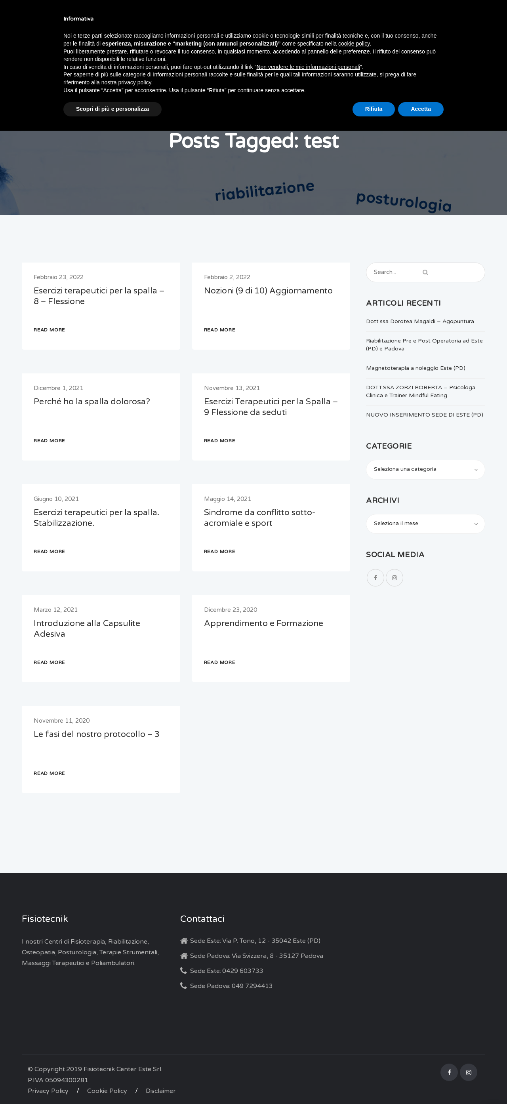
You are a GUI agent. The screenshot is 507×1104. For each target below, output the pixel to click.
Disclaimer (161, 1091)
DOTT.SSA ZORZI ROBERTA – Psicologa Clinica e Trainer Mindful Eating (420, 391)
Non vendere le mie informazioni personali (308, 67)
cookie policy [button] (354, 43)
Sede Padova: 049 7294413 (231, 986)
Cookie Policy (107, 1091)
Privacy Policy (48, 1091)
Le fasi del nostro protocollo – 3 (97, 734)
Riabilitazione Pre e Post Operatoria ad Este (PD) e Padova (424, 344)
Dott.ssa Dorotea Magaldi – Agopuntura (420, 321)
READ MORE (49, 330)
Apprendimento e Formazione (263, 623)
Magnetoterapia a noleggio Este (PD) (415, 368)
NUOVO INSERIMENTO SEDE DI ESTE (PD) (424, 414)
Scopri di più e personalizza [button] (112, 109)
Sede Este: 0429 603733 (226, 971)
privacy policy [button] (134, 82)
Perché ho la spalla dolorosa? (92, 402)
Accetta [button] (421, 109)
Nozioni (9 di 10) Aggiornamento (268, 291)
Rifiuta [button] (374, 109)
